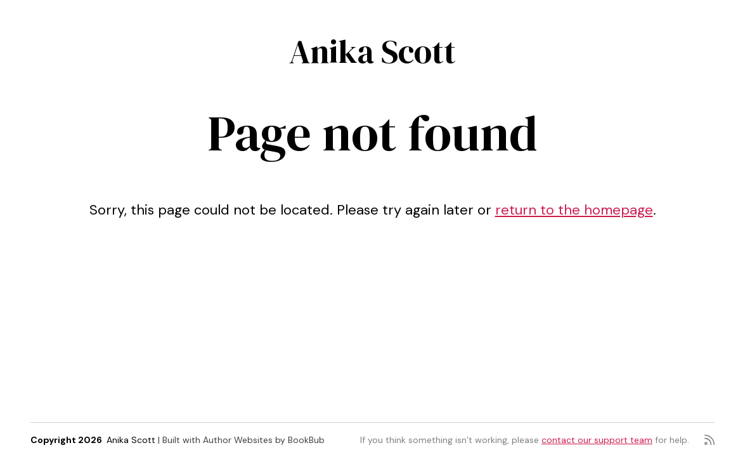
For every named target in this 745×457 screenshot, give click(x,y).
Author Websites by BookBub (264, 440)
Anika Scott (372, 51)
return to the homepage (574, 210)
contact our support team (596, 440)
